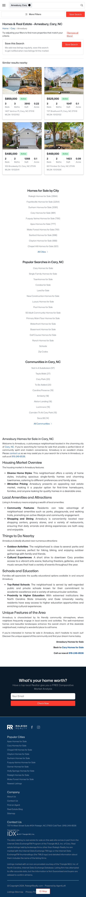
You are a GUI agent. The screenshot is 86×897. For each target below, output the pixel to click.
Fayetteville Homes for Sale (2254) (43, 201)
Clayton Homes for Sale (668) (43, 240)
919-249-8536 (18, 456)
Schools (43, 346)
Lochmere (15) (43, 407)
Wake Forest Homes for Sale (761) (43, 229)
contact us (15, 453)
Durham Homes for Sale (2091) (43, 207)
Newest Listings (14, 783)
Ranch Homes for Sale (43, 340)
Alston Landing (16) (43, 401)
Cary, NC (9, 446)
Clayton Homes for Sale (18, 754)
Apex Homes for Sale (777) (43, 224)
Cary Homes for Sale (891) (43, 213)
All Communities (43, 423)
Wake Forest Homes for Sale (20, 779)
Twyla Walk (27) (43, 373)
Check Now (43, 703)
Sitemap (11, 813)
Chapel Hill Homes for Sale (19, 750)
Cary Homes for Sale (43, 268)
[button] (4, 5)
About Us (11, 796)
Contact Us (12, 801)
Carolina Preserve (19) (43, 390)
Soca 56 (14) (43, 418)
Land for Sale (43, 290)
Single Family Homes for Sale (43, 273)
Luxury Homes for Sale (43, 301)
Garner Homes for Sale (18, 766)
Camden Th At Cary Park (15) (43, 412)
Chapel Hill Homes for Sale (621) (43, 246)
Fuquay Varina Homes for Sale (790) (43, 218)
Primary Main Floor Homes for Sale (43, 318)
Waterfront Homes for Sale (43, 324)
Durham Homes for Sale (18, 758)
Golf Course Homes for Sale (43, 335)
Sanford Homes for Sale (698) (43, 235)
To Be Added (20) (43, 384)
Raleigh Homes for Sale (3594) (43, 196)
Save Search (75, 14)
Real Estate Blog (15, 809)
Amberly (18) (43, 396)
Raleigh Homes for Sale (18, 775)
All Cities (43, 251)
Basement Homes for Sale (43, 329)
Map (43, 891)
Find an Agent (13, 805)
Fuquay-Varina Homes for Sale (21, 762)
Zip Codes (43, 351)
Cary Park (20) (43, 379)
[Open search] (59, 5)
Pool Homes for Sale (43, 307)
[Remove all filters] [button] (72, 34)
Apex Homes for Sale (17, 741)
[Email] (43, 696)
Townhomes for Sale (43, 279)
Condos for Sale (43, 285)
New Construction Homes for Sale (43, 296)
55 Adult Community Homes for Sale (43, 312)
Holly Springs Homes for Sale (20, 771)
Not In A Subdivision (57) (43, 368)
